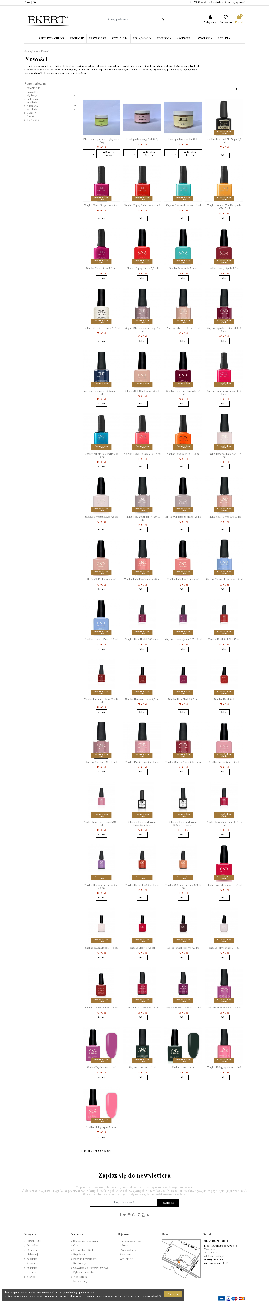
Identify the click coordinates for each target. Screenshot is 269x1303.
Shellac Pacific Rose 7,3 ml (224, 762)
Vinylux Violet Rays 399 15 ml (101, 205)
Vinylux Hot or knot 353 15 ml (142, 885)
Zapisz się (168, 1203)
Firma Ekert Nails (83, 1250)
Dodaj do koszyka (108, 154)
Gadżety (31, 113)
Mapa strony (80, 1281)
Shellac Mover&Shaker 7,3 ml (101, 517)
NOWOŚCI (33, 120)
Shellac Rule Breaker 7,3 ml (183, 579)
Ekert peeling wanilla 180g (183, 139)
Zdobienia (32, 102)
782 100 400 (200, 2)
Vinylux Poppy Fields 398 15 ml (142, 205)
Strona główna (35, 83)
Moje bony (125, 1254)
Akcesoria (32, 106)
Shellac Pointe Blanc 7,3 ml (224, 948)
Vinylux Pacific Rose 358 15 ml (142, 762)
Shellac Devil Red (224, 699)
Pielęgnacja (33, 99)
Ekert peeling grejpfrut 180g (142, 139)
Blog (35, 2)
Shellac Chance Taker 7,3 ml (101, 639)
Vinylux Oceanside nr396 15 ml (183, 205)
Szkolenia (32, 109)
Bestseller (32, 92)
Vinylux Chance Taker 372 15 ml (224, 579)
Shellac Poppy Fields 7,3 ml (142, 268)
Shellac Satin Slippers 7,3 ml (101, 948)
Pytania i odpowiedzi (84, 1272)
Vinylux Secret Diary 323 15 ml (183, 1008)
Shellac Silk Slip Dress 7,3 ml (142, 391)
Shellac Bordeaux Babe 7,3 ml (142, 699)
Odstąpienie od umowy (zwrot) (90, 1268)
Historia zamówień (130, 1241)
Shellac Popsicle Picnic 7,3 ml (183, 454)
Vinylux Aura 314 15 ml (142, 1067)
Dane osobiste (128, 1250)
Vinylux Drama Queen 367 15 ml (183, 639)
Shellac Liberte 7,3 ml (142, 948)
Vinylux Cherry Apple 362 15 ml (183, 762)
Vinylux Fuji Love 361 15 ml (101, 762)
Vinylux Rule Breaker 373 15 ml (142, 579)
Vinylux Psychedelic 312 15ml (224, 1008)
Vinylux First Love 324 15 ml (142, 1008)
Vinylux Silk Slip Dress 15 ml (183, 328)
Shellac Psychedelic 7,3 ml (101, 1067)
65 (237, 89)
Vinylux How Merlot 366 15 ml (142, 639)
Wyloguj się (126, 1259)
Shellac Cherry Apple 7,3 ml (224, 268)
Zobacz (224, 155)
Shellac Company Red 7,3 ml (101, 1008)
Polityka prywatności (85, 1259)
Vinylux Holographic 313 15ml (224, 1067)
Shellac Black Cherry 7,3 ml (183, 948)
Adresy (124, 1245)
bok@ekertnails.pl (215, 2)
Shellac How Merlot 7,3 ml (183, 699)
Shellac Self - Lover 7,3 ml (101, 579)
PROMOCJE (34, 88)
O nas (27, 2)
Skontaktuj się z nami (235, 2)
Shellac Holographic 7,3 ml (101, 1127)
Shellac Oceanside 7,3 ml (183, 268)
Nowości (31, 116)
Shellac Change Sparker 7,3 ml (183, 517)
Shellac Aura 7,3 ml (183, 1067)
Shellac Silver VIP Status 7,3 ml (101, 328)
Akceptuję (173, 1294)
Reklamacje (80, 1263)
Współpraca (80, 1277)
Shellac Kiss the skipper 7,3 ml (224, 885)
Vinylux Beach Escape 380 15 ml (142, 454)
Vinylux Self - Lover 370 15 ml (224, 517)
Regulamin (79, 1254)
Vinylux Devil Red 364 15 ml (224, 639)
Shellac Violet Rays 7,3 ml (101, 268)
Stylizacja (32, 95)
